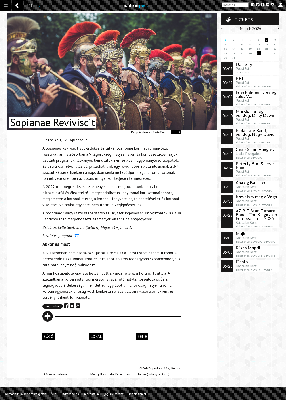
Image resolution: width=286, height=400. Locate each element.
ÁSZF (54, 394)
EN (29, 5)
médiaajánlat (137, 394)
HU (37, 5)
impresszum (92, 394)
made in (135, 5)
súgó (176, 132)
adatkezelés (71, 394)
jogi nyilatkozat (114, 394)
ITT (75, 235)
